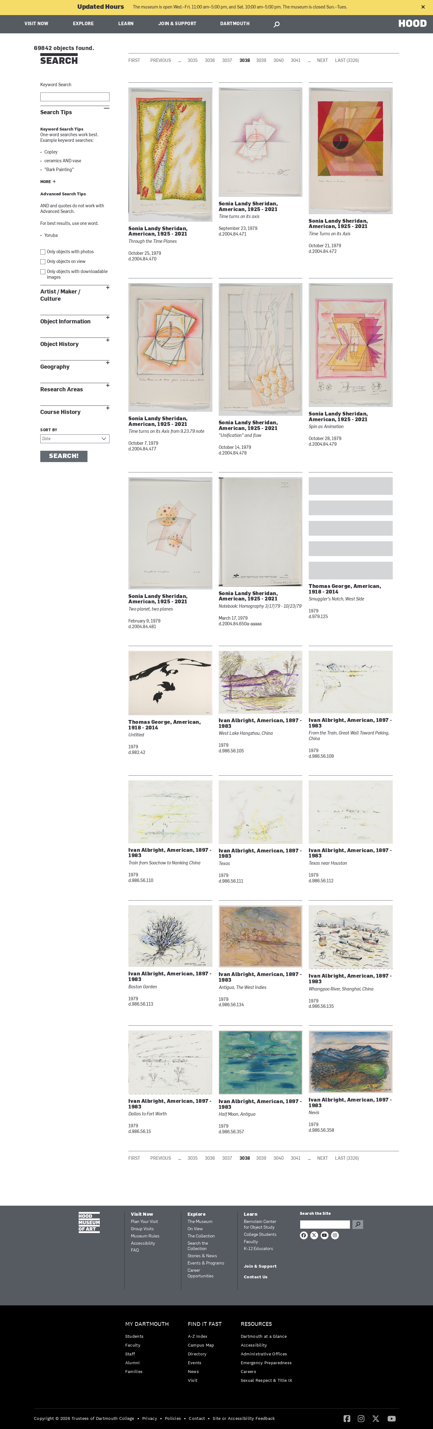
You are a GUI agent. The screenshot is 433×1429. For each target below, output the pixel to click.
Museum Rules (145, 1236)
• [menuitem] (138, 1418)
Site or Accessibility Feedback (244, 1418)
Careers (248, 1371)
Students (134, 1336)
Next (322, 61)
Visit (193, 1380)
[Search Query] (325, 1224)
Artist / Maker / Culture (60, 295)
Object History (59, 344)
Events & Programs (206, 1263)
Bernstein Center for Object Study (260, 1225)
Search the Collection (198, 1246)
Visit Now (36, 24)
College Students (260, 1234)
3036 (210, 61)
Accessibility (143, 1243)
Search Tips (56, 112)
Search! (64, 456)
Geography (55, 367)
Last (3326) (347, 61)
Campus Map (201, 1345)
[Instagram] (361, 1418)
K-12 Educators (258, 1249)
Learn (126, 24)
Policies (173, 1418)
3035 (193, 61)
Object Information (65, 321)
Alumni (132, 1362)
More (45, 182)
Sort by (49, 430)
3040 (278, 61)
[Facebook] (347, 1418)
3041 (296, 61)
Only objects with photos (70, 252)
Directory (197, 1354)
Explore (83, 24)
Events (195, 1362)
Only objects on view (66, 262)
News (193, 1371)
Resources (256, 1324)
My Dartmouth (147, 1324)
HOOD (413, 23)
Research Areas (61, 389)
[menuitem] (148, 1349)
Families (134, 1371)
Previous (160, 61)
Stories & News (202, 1256)
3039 (261, 61)
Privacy (149, 1418)
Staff (130, 1354)
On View (195, 1229)
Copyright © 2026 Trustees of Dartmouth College (84, 1418)
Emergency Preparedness (266, 1362)
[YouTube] (391, 1418)
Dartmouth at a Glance (264, 1336)
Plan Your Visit (144, 1222)
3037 (227, 61)
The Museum (200, 1222)
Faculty (251, 1242)
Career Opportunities (201, 1273)
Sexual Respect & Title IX (266, 1380)
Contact (197, 1418)
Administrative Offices (264, 1354)
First (134, 61)
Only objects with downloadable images (77, 275)
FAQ (135, 1250)
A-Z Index (198, 1336)
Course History (60, 412)
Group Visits (142, 1229)
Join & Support (177, 24)
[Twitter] (376, 1418)
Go (357, 1224)
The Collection (201, 1236)
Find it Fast (205, 1324)
